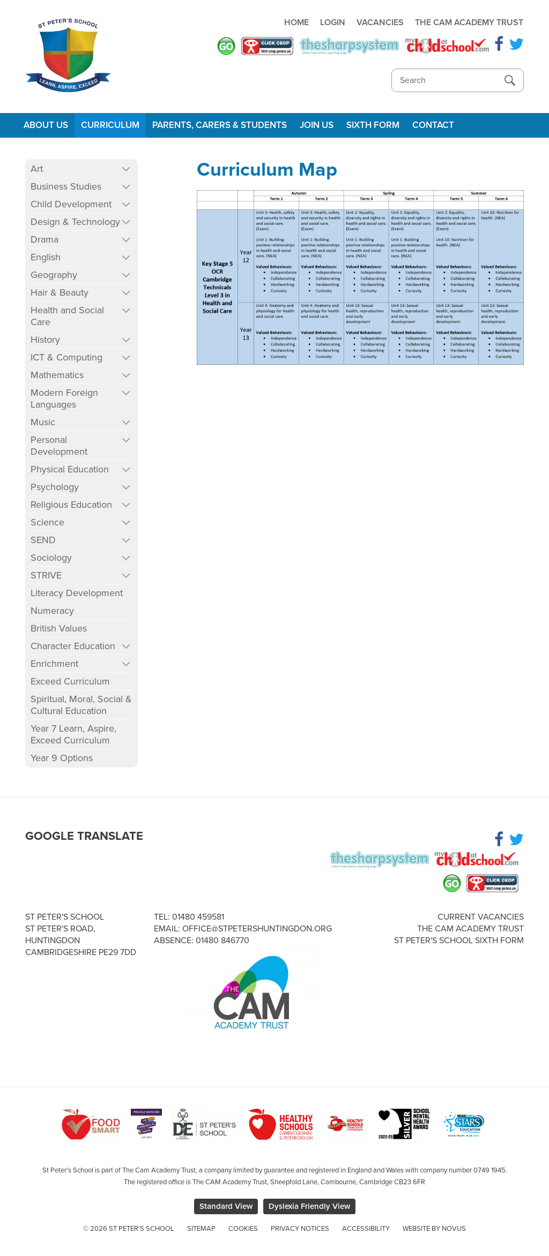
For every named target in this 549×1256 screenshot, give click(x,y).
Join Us (316, 125)
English (46, 257)
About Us (46, 125)
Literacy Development (77, 593)
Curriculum (110, 125)
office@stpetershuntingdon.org (257, 928)
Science (47, 522)
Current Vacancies (480, 917)
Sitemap (201, 1228)
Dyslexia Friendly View (309, 1206)
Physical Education (70, 469)
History (45, 339)
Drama (44, 239)
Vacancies (380, 22)
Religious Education (71, 504)
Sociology (51, 557)
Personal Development (59, 445)
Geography (54, 275)
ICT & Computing (66, 357)
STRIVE (46, 575)
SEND (43, 540)
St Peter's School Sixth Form (459, 940)
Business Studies (66, 186)
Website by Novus (434, 1228)
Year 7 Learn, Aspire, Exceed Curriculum (73, 734)
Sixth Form (372, 125)
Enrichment (54, 664)
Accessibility (366, 1228)
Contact (433, 125)
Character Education (73, 646)
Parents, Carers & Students (219, 125)
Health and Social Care (67, 316)
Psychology (55, 487)
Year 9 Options (62, 758)
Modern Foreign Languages (64, 398)
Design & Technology (75, 222)
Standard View (226, 1206)
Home (296, 22)
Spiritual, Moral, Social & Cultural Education (81, 705)
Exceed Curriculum (70, 681)
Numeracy (52, 610)
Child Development (71, 204)
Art (37, 169)
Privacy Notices (300, 1228)
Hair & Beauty (59, 292)
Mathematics (57, 375)
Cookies (243, 1228)
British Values (59, 628)
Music (43, 422)
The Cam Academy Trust (469, 22)
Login (332, 22)
